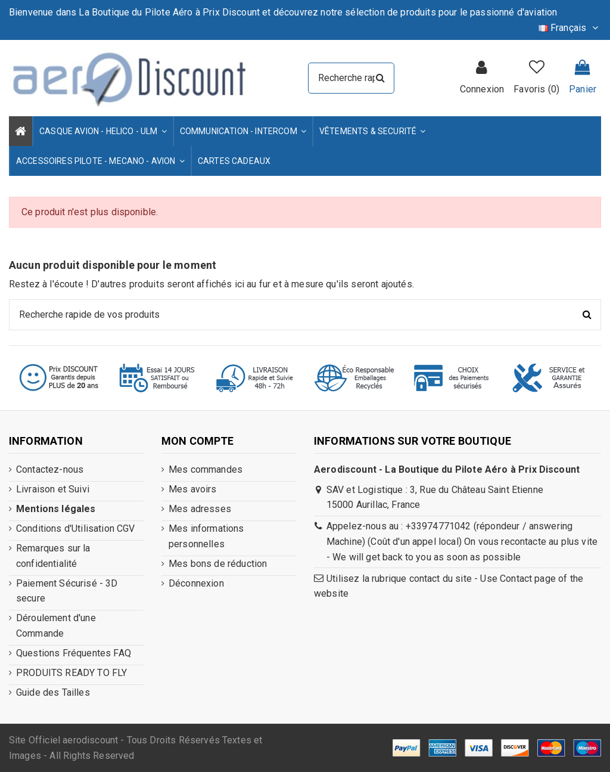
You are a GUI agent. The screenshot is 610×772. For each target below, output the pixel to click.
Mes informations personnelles (206, 536)
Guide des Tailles (53, 692)
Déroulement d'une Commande (56, 625)
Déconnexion (196, 583)
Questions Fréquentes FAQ (73, 653)
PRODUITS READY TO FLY (71, 672)
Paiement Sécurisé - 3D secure (67, 591)
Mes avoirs (193, 489)
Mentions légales (56, 508)
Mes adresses (200, 508)
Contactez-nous (49, 469)
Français (570, 27)
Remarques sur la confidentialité (53, 555)
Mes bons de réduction (218, 563)
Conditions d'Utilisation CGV (75, 528)
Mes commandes (205, 469)
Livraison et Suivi (52, 489)
